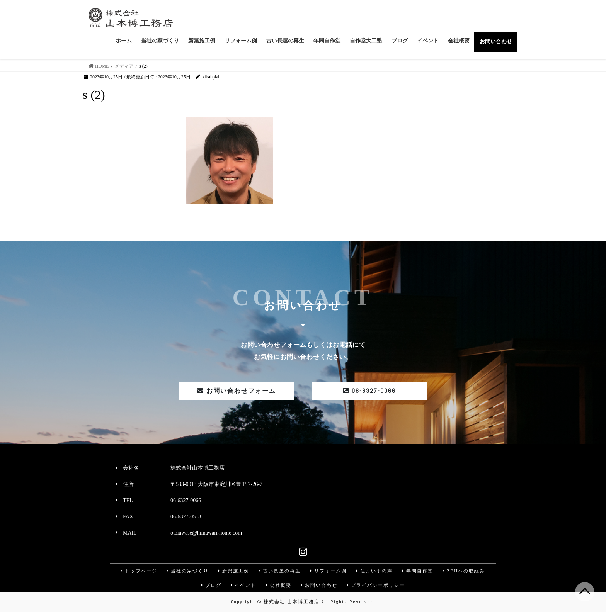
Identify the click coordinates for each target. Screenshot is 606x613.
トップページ (137, 571)
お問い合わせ (319, 585)
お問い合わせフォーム (236, 390)
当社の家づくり (186, 571)
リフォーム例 (328, 571)
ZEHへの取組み (465, 571)
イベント (243, 585)
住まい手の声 (374, 571)
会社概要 (279, 585)
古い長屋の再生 (279, 571)
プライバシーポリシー (376, 585)
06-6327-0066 (369, 391)
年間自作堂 (418, 571)
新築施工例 (233, 571)
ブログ (210, 585)
